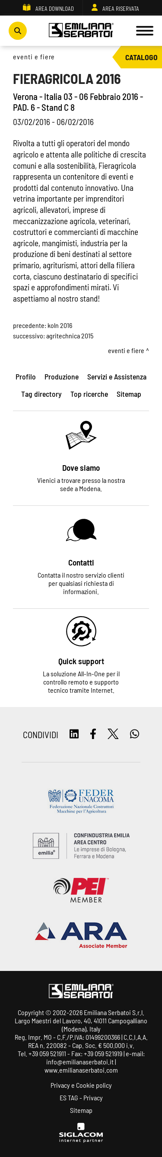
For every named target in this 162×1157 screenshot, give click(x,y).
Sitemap (81, 1110)
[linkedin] (74, 734)
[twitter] (113, 734)
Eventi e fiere (34, 56)
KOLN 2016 (60, 325)
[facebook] (93, 734)
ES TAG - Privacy (81, 1097)
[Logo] (81, 30)
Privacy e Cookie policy (81, 1085)
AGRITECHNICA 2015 (69, 335)
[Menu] (144, 30)
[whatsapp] (134, 734)
